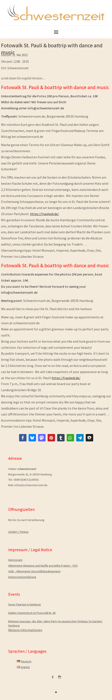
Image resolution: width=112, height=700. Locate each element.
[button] (22, 437)
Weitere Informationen (25, 630)
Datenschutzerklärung (22, 577)
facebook (52, 679)
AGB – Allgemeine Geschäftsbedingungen (34, 571)
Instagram (59, 679)
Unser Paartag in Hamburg (24, 604)
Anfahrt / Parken (18, 532)
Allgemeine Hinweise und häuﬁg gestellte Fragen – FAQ (43, 565)
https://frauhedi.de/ (44, 214)
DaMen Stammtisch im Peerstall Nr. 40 (31, 613)
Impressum (15, 560)
